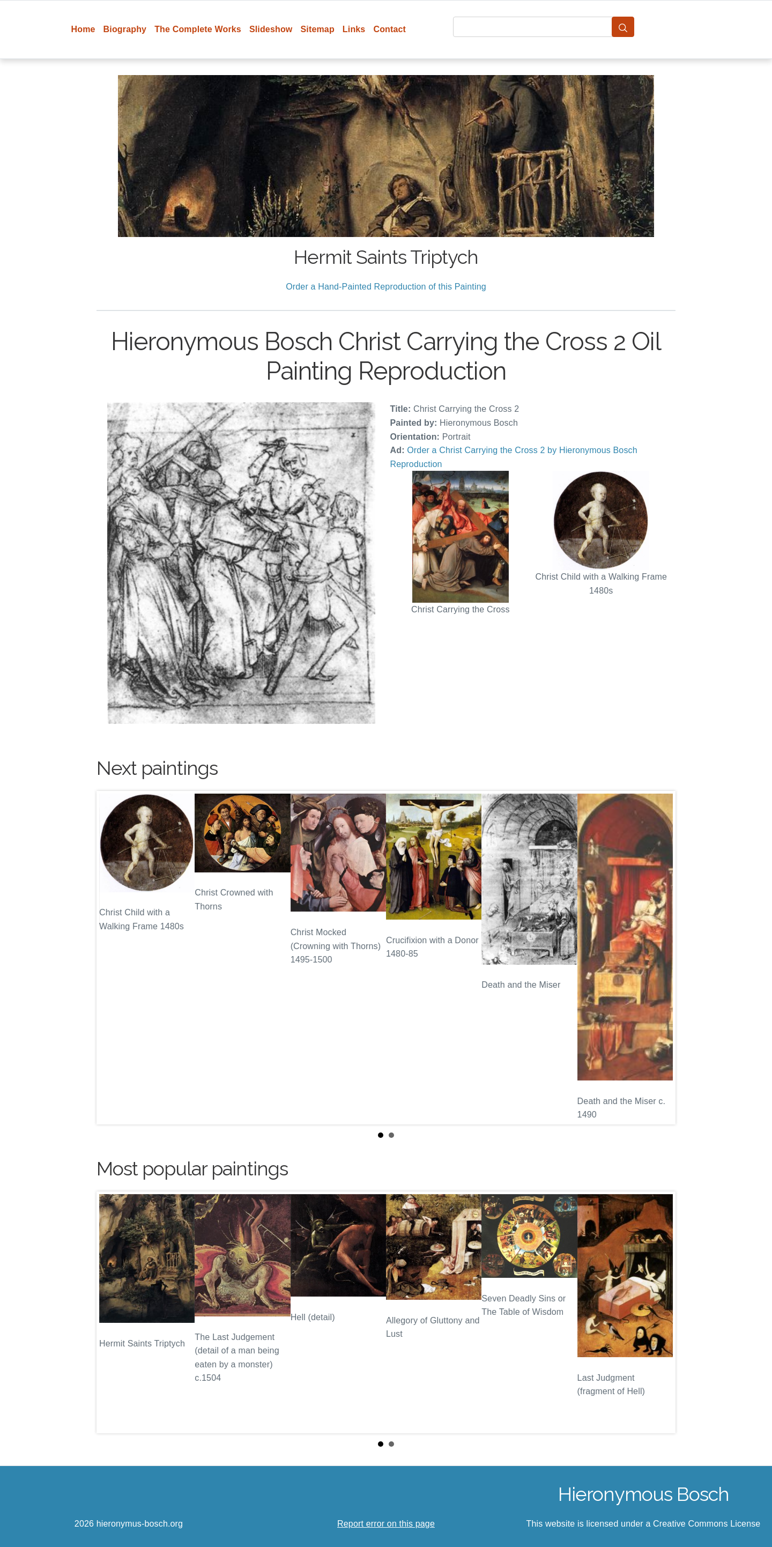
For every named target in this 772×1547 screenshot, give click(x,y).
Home (83, 29)
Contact (389, 29)
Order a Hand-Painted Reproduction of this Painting (386, 286)
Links (354, 29)
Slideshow (271, 29)
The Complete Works (197, 29)
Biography (125, 29)
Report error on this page (386, 1523)
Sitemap (317, 29)
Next (658, 957)
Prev (113, 957)
